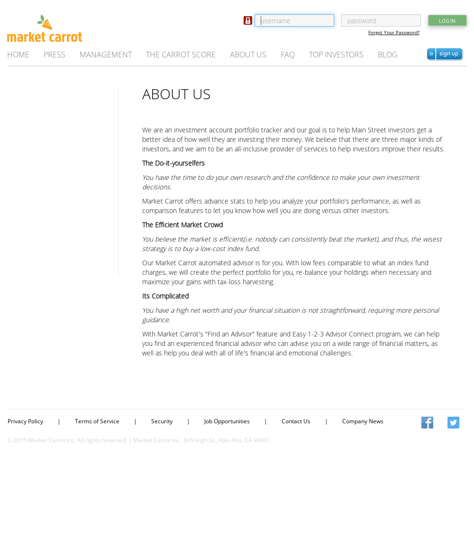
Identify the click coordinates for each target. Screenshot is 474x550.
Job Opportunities (227, 421)
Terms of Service (97, 421)
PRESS (54, 54)
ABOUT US (248, 54)
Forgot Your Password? (393, 32)
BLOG (388, 54)
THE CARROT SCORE (181, 54)
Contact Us (296, 421)
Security (162, 421)
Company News (362, 421)
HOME (18, 54)
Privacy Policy (25, 421)
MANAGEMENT (106, 54)
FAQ (288, 54)
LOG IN (447, 21)
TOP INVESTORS (336, 54)
